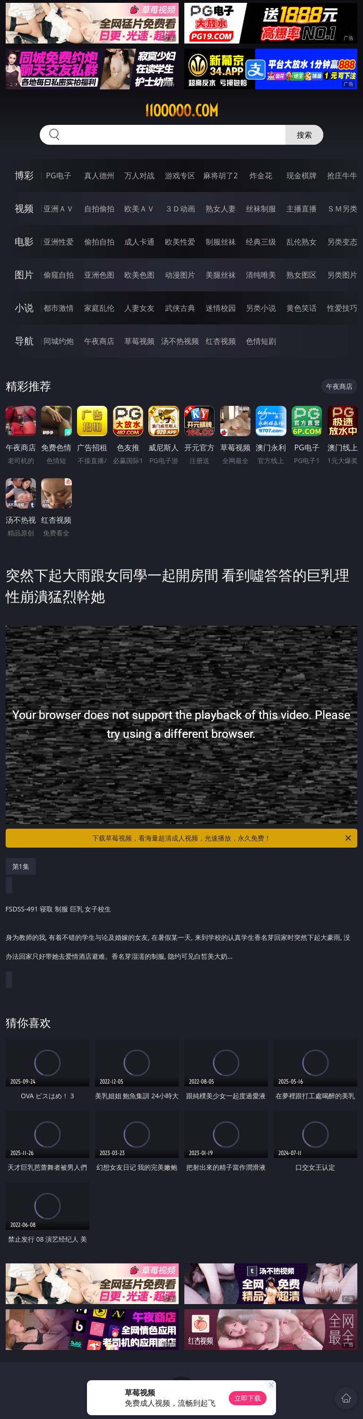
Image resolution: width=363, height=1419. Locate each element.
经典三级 (261, 241)
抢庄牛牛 (342, 175)
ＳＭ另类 (342, 208)
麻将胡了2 (220, 175)
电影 (24, 241)
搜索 (304, 135)
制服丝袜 (221, 241)
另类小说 (261, 308)
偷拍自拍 (99, 241)
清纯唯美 (261, 275)
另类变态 (342, 241)
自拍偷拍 (99, 208)
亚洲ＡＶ (58, 208)
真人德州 (99, 175)
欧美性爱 (180, 241)
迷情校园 (221, 308)
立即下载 (247, 1397)
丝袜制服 (261, 208)
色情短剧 (261, 341)
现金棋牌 (301, 175)
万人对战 (139, 175)
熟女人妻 (221, 208)
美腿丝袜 (221, 275)
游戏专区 (180, 175)
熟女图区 (301, 275)
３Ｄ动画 (180, 208)
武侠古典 (180, 308)
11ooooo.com (181, 110)
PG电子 (58, 175)
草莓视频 (139, 341)
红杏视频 (221, 341)
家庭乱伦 (99, 308)
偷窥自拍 (58, 275)
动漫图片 (180, 275)
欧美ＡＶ (139, 208)
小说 (24, 307)
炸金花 (261, 175)
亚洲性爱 (58, 241)
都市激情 (58, 308)
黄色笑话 (301, 308)
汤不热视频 (180, 341)
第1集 (20, 866)
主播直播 (301, 208)
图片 (24, 274)
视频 (24, 208)
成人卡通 (139, 241)
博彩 (24, 175)
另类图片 (342, 275)
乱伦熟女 (301, 241)
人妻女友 (139, 308)
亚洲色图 (99, 275)
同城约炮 (58, 341)
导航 (24, 340)
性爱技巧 (342, 308)
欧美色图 (139, 275)
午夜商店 (99, 341)
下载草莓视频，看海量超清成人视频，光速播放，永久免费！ (222, 838)
